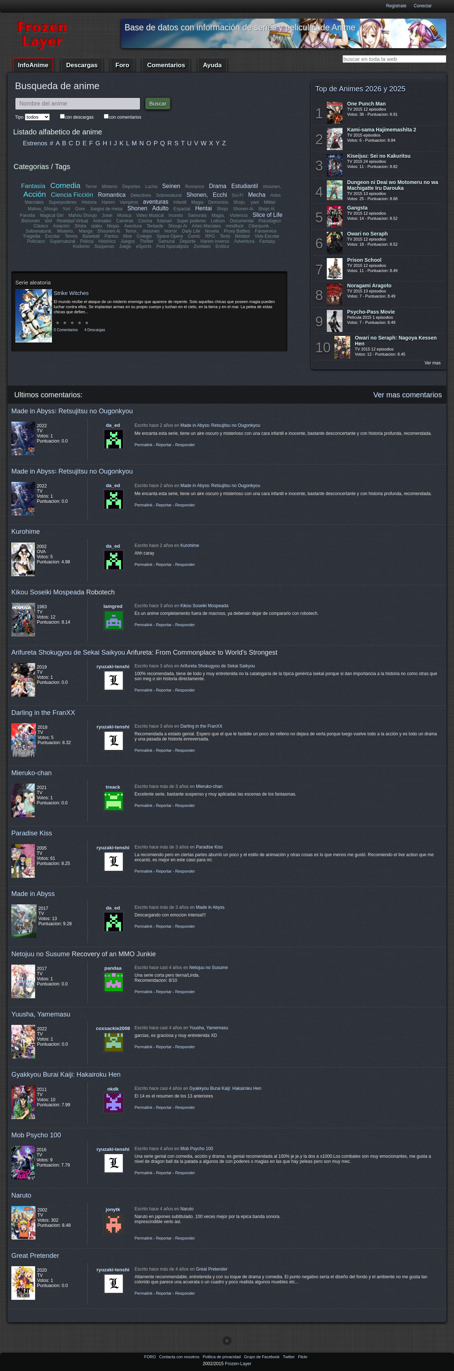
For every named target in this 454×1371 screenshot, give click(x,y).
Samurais (197, 215)
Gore (80, 208)
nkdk (112, 1089)
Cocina (145, 220)
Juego (125, 246)
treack (113, 787)
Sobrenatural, (39, 231)
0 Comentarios (66, 330)
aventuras (155, 202)
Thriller (147, 241)
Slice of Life (268, 215)
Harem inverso (214, 241)
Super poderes (191, 220)
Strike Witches (71, 293)
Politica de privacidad (222, 1357)
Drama (217, 186)
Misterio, (65, 231)
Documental (241, 220)
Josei (107, 215)
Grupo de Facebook (262, 1357)
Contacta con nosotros (179, 1357)
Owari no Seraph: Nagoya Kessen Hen (396, 340)
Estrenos (35, 143)
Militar (270, 202)
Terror (91, 186)
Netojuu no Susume (40, 954)
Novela (212, 231)
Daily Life (191, 231)
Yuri (66, 208)
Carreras (124, 220)
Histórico (107, 241)
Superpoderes (62, 202)
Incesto (176, 215)
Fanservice (265, 231)
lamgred (112, 606)
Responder (185, 445)
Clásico (41, 226)
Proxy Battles (237, 231)
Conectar (423, 5)
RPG (210, 236)
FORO (150, 1357)
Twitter (289, 1357)
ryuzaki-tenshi (113, 666)
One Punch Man (366, 104)
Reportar (164, 445)
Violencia (239, 215)
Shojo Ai (266, 208)
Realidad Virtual (72, 220)
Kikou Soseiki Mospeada (47, 592)
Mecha (256, 195)
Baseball (91, 236)
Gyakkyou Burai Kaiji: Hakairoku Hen (66, 1074)
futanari (164, 220)
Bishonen (31, 220)
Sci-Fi (237, 195)
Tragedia (32, 236)
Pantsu (111, 236)
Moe (127, 236)
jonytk (113, 1209)
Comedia (65, 185)
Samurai (166, 241)
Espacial (181, 208)
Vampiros (129, 202)
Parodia (27, 215)
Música (124, 215)
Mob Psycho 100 (36, 1135)
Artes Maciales (206, 226)
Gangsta (357, 208)
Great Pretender (35, 1255)
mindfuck (234, 226)
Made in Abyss (33, 893)
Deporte (188, 241)
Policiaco (36, 241)
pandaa (113, 968)
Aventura (132, 226)
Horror (170, 231)
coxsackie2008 (113, 1028)
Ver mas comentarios (407, 395)
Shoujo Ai (177, 226)
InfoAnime (33, 65)
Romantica (112, 195)
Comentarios (166, 65)
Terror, (131, 231)
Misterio (110, 186)
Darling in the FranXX (43, 712)
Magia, (218, 215)
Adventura (244, 241)
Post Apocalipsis (172, 246)
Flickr (302, 1357)
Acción (34, 194)
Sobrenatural (169, 195)
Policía (87, 241)
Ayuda (212, 65)
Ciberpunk (258, 226)
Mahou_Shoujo (43, 208)
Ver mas (432, 362)
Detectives (140, 195)
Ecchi (220, 195)
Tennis (71, 236)
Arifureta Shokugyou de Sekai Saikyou (68, 652)
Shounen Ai (108, 231)
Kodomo (81, 246)
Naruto (21, 1195)
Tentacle (155, 226)
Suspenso (104, 246)
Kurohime (25, 531)
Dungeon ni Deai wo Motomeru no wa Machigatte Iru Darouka (392, 185)
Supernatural (63, 241)
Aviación (61, 226)
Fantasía (33, 186)
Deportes (131, 186)
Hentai (203, 208)
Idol (48, 220)
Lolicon (218, 220)
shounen (151, 231)
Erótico (222, 246)
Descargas (82, 65)
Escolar (52, 236)
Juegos (128, 241)
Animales (102, 220)
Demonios (218, 202)
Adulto (160, 208)
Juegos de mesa (106, 208)
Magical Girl (51, 215)
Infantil (179, 202)
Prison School (364, 260)
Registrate (396, 5)
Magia (197, 202)
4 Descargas (94, 330)
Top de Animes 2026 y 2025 (360, 89)
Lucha (151, 186)
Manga (85, 231)
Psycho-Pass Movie (371, 312)
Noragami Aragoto (369, 285)
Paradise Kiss (31, 833)
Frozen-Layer (238, 1363)
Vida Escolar (266, 236)
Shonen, (197, 195)
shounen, (272, 186)
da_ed (113, 425)
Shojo (222, 208)
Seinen (171, 186)
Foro (122, 65)
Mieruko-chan (31, 773)
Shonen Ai (243, 208)
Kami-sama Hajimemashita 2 (381, 130)
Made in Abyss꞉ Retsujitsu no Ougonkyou (72, 411)
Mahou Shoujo (82, 215)
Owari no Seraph (367, 234)
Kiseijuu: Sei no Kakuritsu (379, 156)
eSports (143, 246)
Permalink (143, 445)
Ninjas (113, 226)
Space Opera (170, 236)
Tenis (225, 236)
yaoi (255, 202)
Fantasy (267, 241)
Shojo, (239, 202)
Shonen (137, 208)
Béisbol (242, 236)
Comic (194, 236)
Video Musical (149, 215)
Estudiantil (244, 186)
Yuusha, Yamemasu (41, 1014)
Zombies (202, 246)
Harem (108, 202)
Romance (194, 186)
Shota (80, 226)
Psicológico (269, 220)
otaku (96, 226)
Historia (89, 202)
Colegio (144, 236)
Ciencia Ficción (72, 194)
